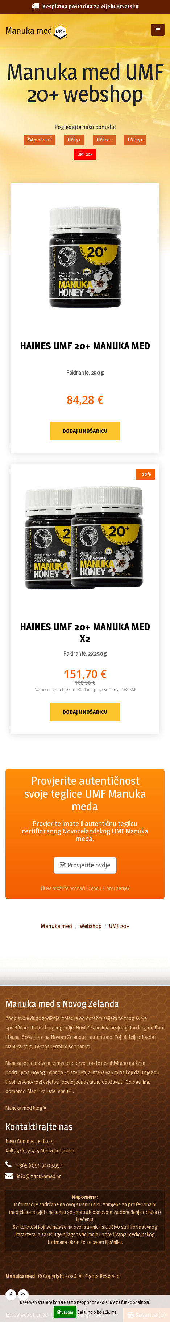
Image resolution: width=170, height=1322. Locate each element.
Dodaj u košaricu (85, 430)
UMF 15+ (135, 139)
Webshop (90, 926)
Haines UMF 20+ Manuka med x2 (85, 633)
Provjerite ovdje (85, 865)
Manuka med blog (25, 1108)
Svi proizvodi (39, 139)
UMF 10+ (104, 139)
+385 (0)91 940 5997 (39, 1165)
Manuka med (28, 30)
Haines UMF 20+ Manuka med (85, 346)
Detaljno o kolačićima (97, 1312)
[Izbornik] (158, 30)
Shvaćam (65, 1312)
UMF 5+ (74, 139)
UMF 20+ (85, 154)
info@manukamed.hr (39, 1176)
